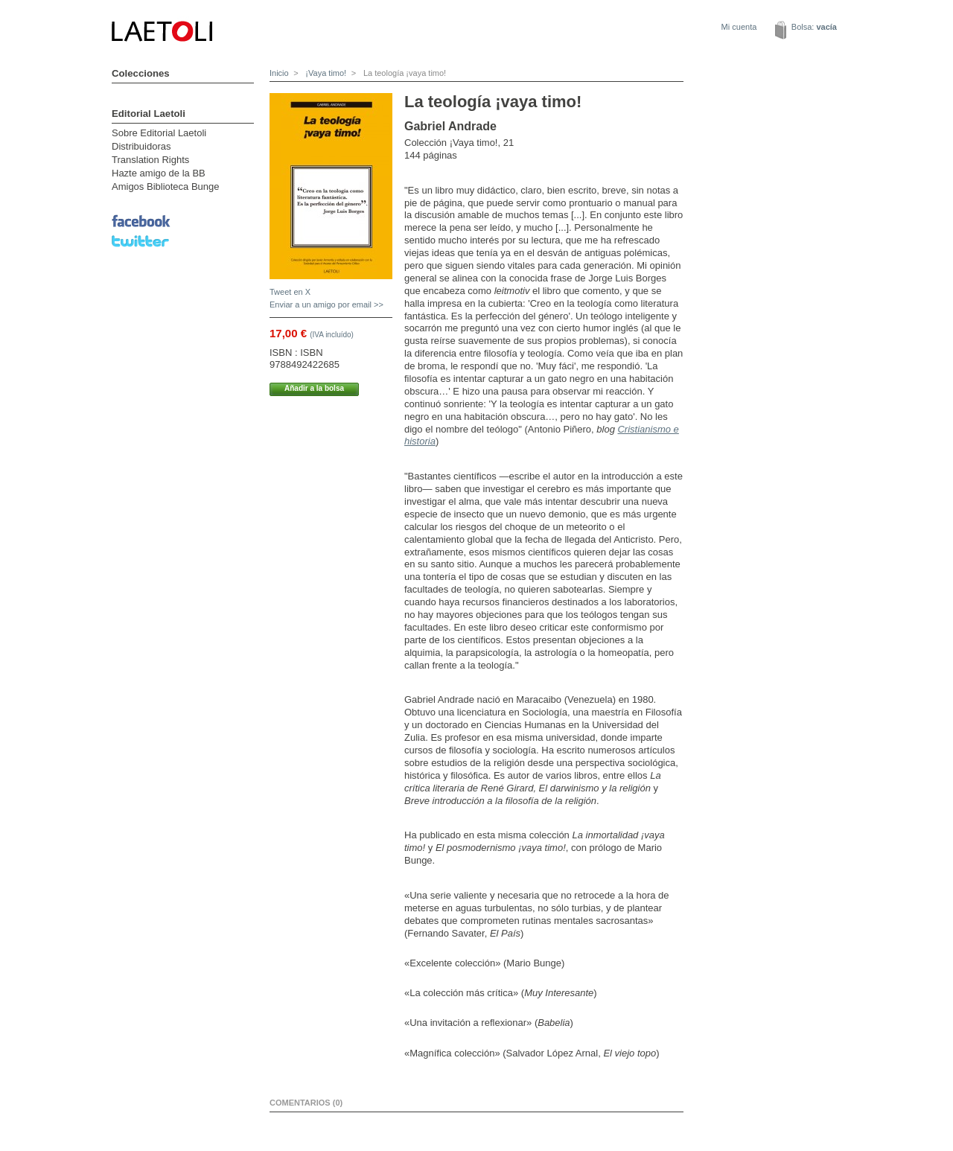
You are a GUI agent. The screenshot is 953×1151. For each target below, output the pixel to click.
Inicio (279, 72)
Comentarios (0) (306, 1102)
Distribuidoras (141, 146)
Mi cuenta (739, 26)
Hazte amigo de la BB (158, 173)
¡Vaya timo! (324, 72)
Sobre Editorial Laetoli (159, 132)
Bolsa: (814, 26)
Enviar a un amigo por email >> (326, 304)
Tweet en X (290, 291)
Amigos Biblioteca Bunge (166, 186)
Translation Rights (150, 159)
